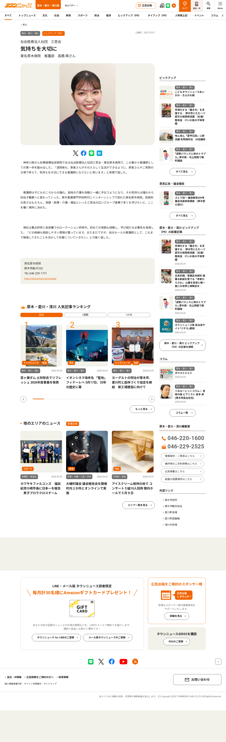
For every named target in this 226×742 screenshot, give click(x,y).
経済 (108, 15)
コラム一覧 (182, 412)
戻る (25, 24)
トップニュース (27, 15)
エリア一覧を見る (138, 505)
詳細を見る (176, 616)
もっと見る (141, 409)
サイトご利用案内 (32, 684)
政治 (96, 15)
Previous (23, 399)
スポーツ (83, 15)
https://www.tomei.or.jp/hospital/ (40, 278)
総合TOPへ (70, 5)
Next (152, 399)
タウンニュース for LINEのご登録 (55, 637)
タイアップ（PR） (158, 15)
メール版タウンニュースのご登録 (107, 637)
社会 (56, 15)
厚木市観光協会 (173, 506)
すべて (8, 15)
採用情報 (63, 677)
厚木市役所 (171, 500)
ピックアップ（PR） (129, 15)
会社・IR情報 (14, 677)
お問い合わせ (200, 679)
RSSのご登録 (176, 641)
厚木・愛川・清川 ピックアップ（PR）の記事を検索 (181, 345)
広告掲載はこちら (175, 471)
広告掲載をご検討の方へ (40, 677)
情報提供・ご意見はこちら (180, 456)
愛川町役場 (171, 512)
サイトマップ (50, 684)
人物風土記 (181, 15)
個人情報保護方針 (13, 684)
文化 (44, 15)
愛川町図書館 (172, 518)
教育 (68, 15)
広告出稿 (147, 5)
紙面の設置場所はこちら (178, 479)
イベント (199, 15)
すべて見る (182, 171)
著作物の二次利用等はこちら (181, 463)
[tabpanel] (87, 104)
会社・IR (196, 8)
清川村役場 (171, 524)
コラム (214, 15)
